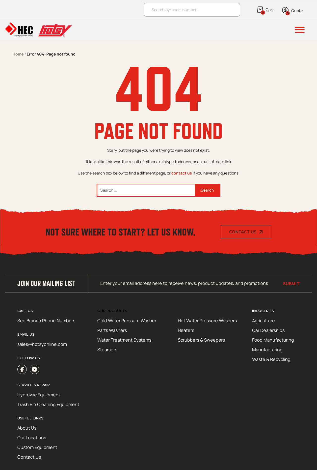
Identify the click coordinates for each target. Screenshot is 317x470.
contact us (181, 173)
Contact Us (242, 232)
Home (18, 54)
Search (207, 190)
